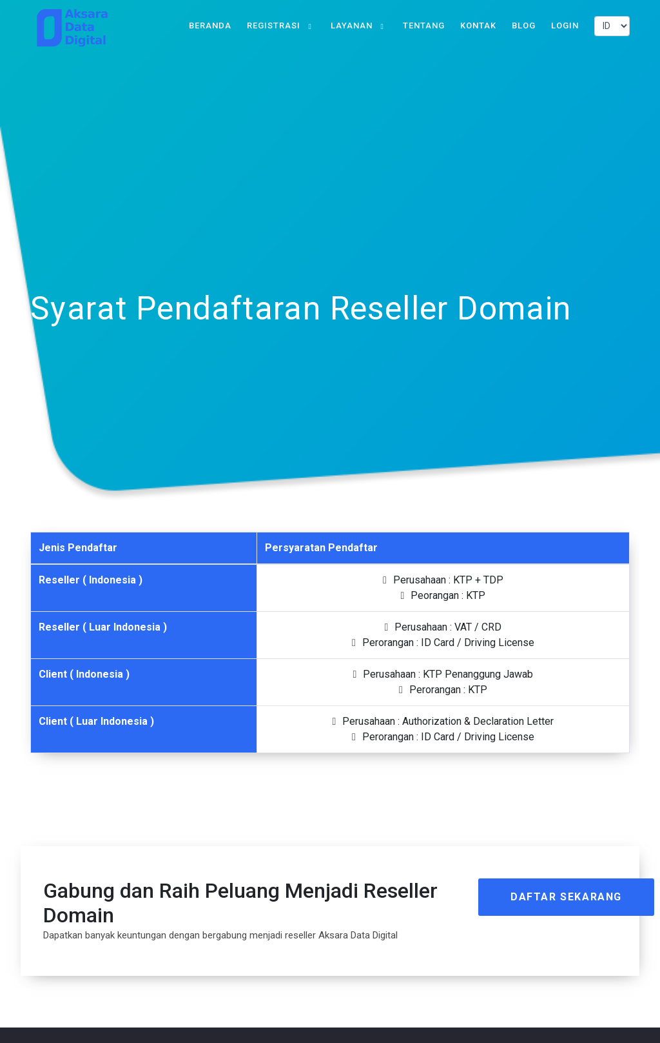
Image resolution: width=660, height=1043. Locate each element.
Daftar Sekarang (566, 897)
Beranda (210, 25)
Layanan (352, 25)
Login (565, 25)
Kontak (478, 25)
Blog (524, 25)
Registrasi (273, 25)
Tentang (424, 25)
